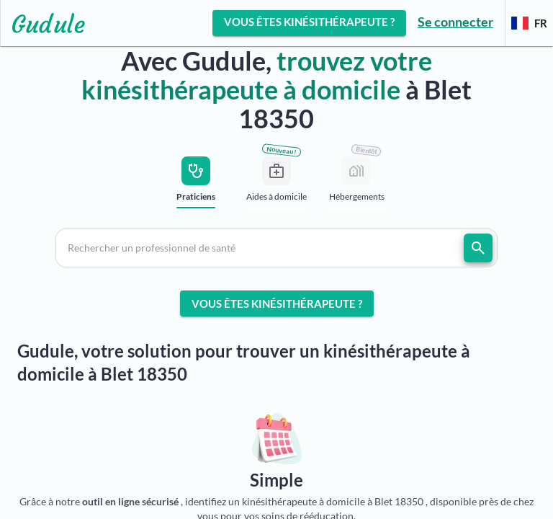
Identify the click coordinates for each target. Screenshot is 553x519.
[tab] (196, 186)
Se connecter (455, 22)
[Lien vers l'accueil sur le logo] (43, 23)
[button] (276, 248)
